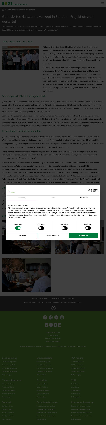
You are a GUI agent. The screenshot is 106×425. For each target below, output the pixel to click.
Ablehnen (22, 236)
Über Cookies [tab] (84, 197)
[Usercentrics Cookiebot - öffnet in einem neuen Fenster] (89, 190)
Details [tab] (53, 197)
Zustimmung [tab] (21, 197)
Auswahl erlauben (53, 236)
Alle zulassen (83, 236)
